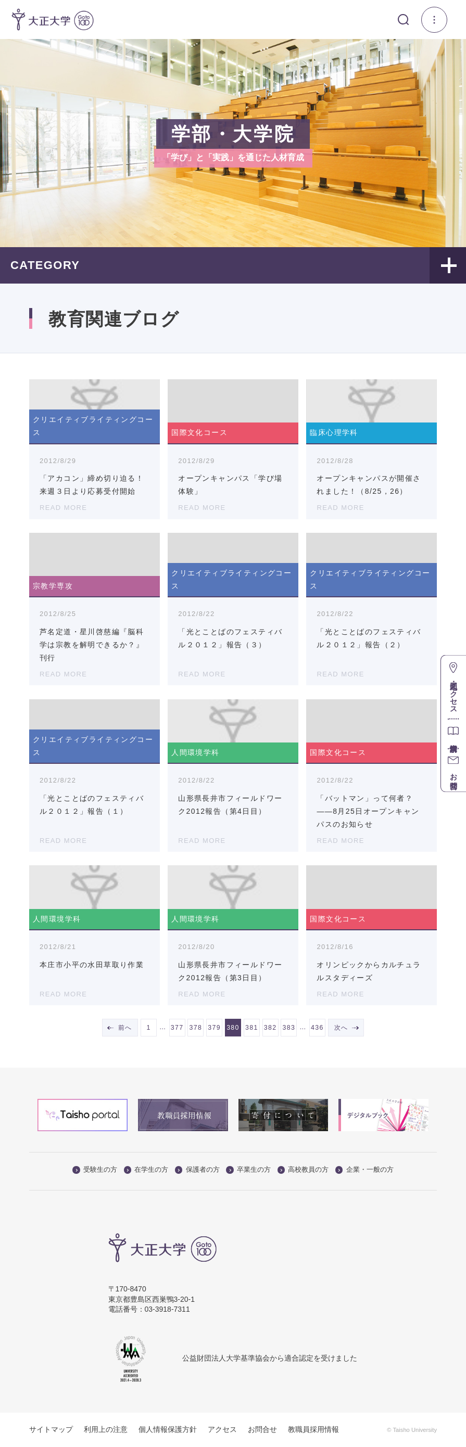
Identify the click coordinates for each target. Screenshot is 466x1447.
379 (214, 1027)
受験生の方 (94, 1170)
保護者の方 (197, 1170)
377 (177, 1027)
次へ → (346, 1027)
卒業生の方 (248, 1170)
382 (270, 1027)
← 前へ (120, 1027)
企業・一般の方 (364, 1170)
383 (289, 1027)
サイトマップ (51, 1429)
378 (195, 1027)
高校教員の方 (303, 1170)
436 (317, 1027)
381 (251, 1027)
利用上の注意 (106, 1429)
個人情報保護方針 (167, 1429)
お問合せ (262, 1429)
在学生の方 (146, 1170)
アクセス (222, 1429)
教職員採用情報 (313, 1429)
